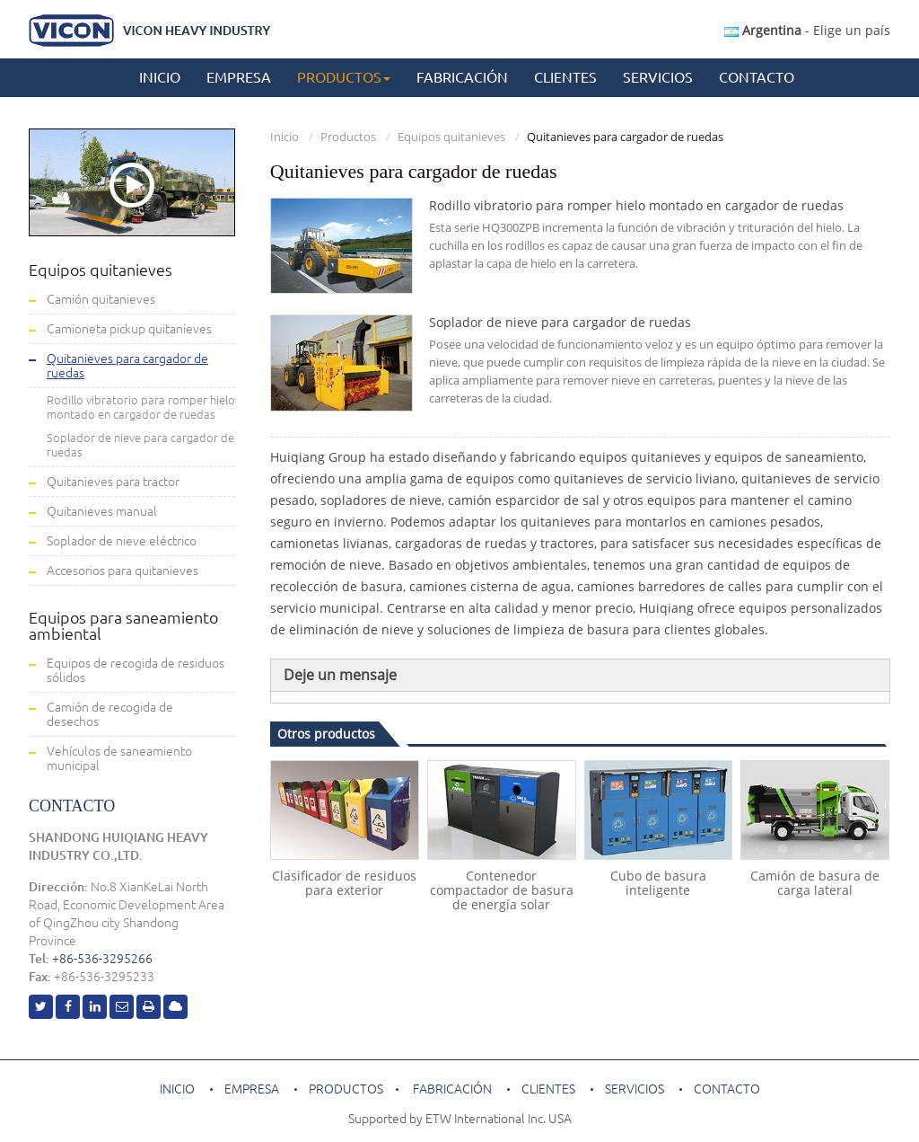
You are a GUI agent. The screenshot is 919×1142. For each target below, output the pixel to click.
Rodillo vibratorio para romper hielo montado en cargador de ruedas (636, 206)
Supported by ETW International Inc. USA (460, 1118)
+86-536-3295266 (102, 959)
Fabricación (462, 77)
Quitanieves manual (102, 511)
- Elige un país (807, 30)
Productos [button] (343, 77)
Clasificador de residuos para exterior (344, 883)
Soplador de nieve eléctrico (122, 541)
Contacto (756, 77)
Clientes (565, 77)
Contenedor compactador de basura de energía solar (501, 890)
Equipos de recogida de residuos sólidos (135, 670)
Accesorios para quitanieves (122, 570)
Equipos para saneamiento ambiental (123, 625)
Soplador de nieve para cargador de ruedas (560, 322)
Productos (348, 136)
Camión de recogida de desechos (110, 714)
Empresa (238, 77)
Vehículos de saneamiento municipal (119, 758)
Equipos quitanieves (451, 136)
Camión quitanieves (101, 299)
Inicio (159, 77)
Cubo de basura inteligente (658, 883)
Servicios (658, 77)
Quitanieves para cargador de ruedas (127, 365)
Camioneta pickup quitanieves (129, 329)
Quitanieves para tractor (113, 481)
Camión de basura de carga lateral (815, 883)
